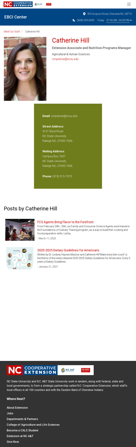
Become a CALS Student (22, 430)
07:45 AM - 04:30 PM (119, 20)
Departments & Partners (22, 419)
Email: (46, 116)
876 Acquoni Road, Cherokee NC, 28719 (107, 14)
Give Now (13, 441)
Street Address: (53, 126)
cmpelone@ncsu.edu (65, 59)
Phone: (47, 176)
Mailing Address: (53, 151)
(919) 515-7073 (62, 176)
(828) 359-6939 (83, 20)
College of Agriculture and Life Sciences (33, 424)
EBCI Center (15, 17)
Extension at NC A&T (20, 436)
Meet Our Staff (12, 31)
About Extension (17, 407)
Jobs (10, 413)
